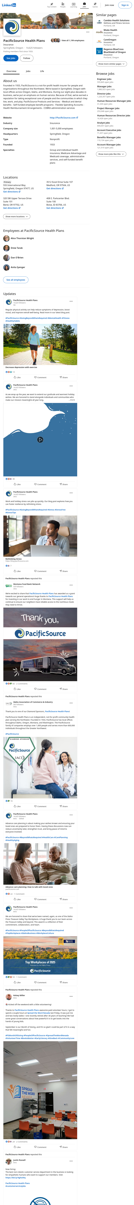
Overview (11, 71)
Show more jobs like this (111, 154)
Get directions (12, 191)
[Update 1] (46, 338)
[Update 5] (46, 751)
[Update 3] (46, 531)
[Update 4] (46, 633)
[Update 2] (46, 434)
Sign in (125, 5)
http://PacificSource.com (64, 117)
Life (42, 71)
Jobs (28, 71)
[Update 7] (46, 944)
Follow (26, 58)
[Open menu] (88, 32)
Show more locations (17, 216)
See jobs (11, 58)
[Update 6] (46, 856)
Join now (109, 5)
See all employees (15, 279)
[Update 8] (46, 1068)
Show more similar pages (111, 64)
